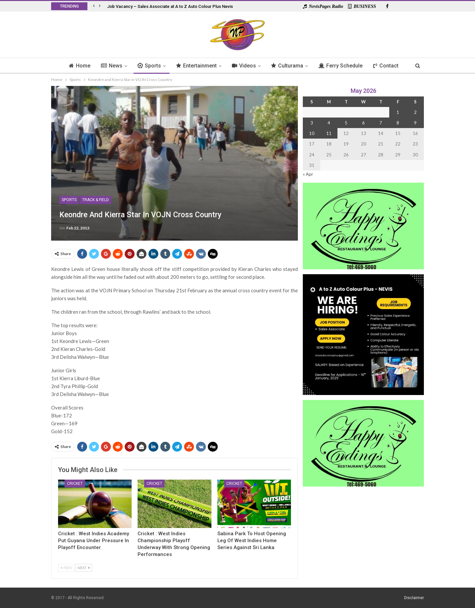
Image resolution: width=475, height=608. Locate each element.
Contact (389, 66)
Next (84, 568)
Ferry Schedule (343, 66)
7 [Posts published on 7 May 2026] (380, 122)
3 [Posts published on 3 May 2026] (311, 122)
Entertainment (195, 66)
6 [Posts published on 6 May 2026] (363, 122)
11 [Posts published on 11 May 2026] (329, 133)
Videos (244, 66)
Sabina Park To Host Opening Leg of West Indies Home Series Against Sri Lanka (251, 540)
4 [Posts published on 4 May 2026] (329, 122)
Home (76, 66)
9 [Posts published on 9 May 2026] (415, 122)
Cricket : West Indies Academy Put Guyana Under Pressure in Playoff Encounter (93, 540)
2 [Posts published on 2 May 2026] (415, 112)
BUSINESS (362, 6)
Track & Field (95, 200)
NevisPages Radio (323, 6)
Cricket (75, 483)
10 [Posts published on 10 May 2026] (311, 133)
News (109, 66)
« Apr (308, 174)
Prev (66, 568)
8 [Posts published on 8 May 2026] (397, 122)
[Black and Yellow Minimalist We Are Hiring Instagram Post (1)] (363, 334)
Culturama (288, 66)
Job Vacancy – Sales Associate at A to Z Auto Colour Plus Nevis (170, 6)
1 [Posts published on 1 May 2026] (397, 112)
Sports (147, 66)
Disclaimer (414, 597)
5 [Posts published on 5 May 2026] (346, 122)
